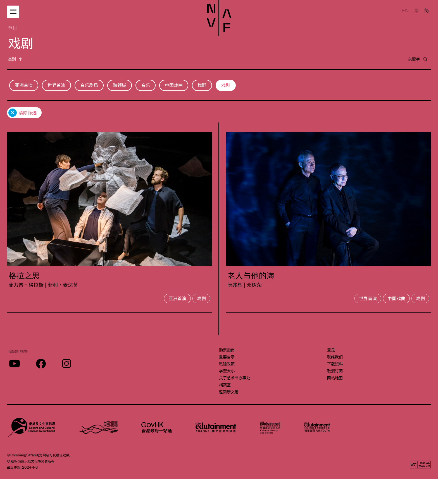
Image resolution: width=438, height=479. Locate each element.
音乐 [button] (145, 85)
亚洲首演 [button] (24, 85)
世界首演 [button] (56, 85)
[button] (15, 59)
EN (406, 10)
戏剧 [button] (225, 85)
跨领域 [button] (119, 85)
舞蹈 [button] (201, 85)
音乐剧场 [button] (89, 85)
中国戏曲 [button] (174, 85)
